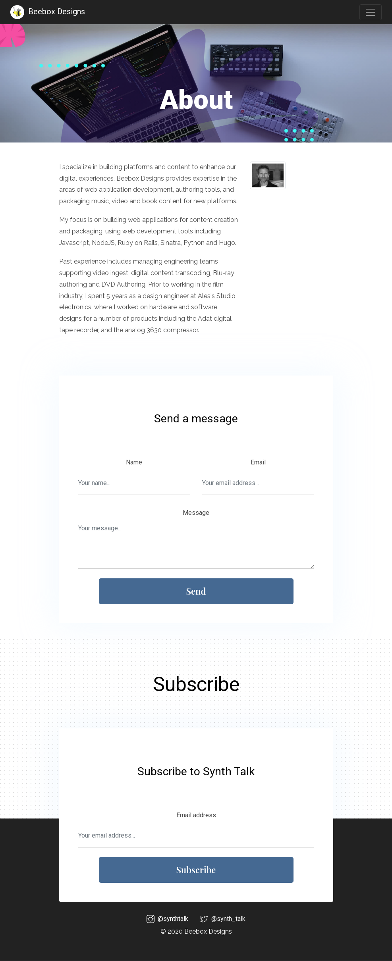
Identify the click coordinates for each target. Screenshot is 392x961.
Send (196, 591)
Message (196, 512)
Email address (196, 815)
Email (258, 462)
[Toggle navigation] (370, 12)
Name (134, 462)
